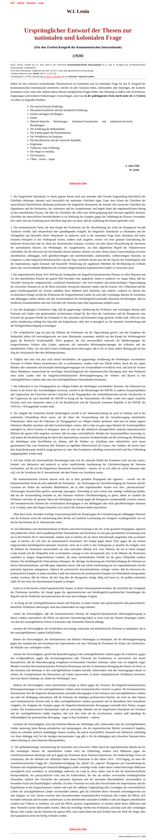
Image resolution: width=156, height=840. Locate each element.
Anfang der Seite (78, 183)
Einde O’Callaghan (53, 76)
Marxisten (31, 3)
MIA (13, 3)
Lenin (40, 3)
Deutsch (20, 3)
